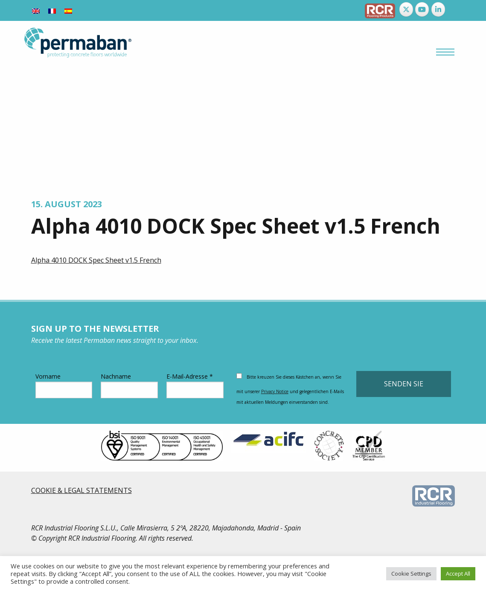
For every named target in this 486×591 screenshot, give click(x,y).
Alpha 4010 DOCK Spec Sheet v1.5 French (96, 260)
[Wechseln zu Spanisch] (68, 10)
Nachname (129, 385)
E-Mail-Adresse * (195, 385)
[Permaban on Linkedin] (438, 9)
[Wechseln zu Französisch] (52, 10)
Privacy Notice (274, 391)
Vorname (64, 385)
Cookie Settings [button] (411, 573)
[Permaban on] (454, 9)
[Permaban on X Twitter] (406, 9)
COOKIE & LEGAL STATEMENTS (81, 490)
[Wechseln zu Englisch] (36, 10)
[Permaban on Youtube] (422, 9)
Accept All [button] (458, 573)
